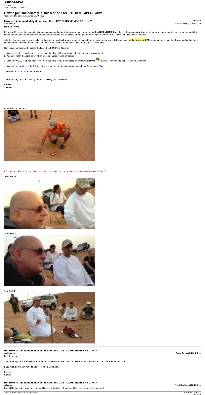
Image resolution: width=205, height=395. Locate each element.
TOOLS (18, 61)
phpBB (14, 392)
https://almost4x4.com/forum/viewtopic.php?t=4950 (24, 16)
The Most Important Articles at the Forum (23, 71)
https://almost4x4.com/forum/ (15, 7)
